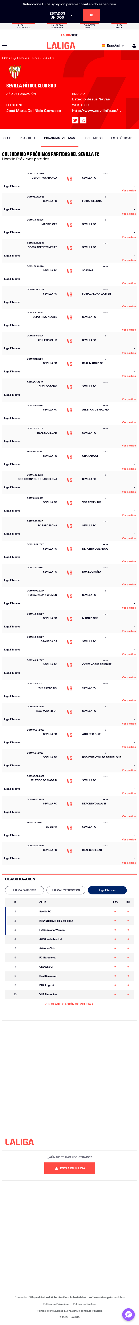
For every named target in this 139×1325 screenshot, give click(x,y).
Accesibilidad (78, 1297)
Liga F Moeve (107, 890)
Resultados (93, 138)
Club (7, 138)
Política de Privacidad (56, 1304)
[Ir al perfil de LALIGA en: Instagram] (83, 120)
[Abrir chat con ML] (128, 1314)
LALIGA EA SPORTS (24, 890)
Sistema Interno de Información (47, 1297)
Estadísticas (121, 138)
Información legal (100, 1297)
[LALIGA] (61, 45)
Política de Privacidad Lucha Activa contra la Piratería (69, 1310)
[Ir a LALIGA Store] (69, 35)
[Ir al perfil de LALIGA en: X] (75, 120)
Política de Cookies (84, 1304)
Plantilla (28, 138)
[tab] (24, 890)
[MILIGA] (132, 46)
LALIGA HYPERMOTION (66, 890)
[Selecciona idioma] (114, 45)
